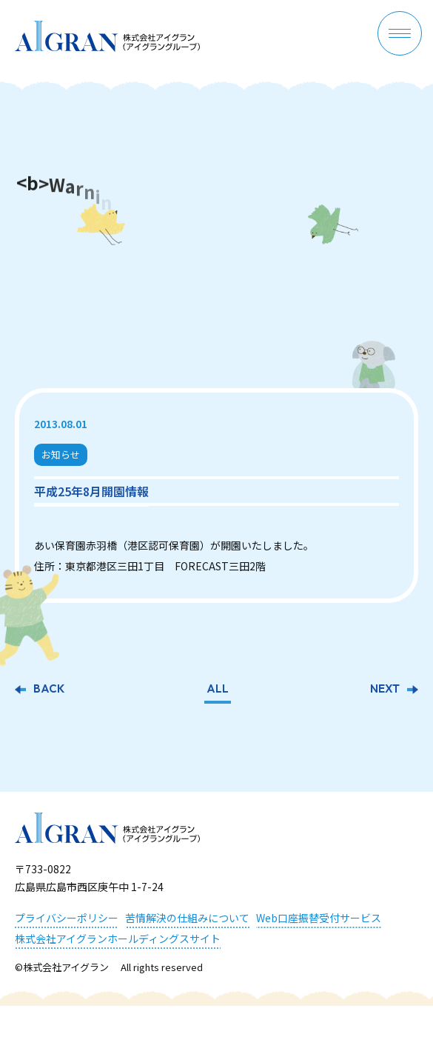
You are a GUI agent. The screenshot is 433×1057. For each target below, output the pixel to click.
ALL (218, 691)
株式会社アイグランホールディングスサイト (118, 938)
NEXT (385, 691)
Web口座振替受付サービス (318, 917)
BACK (48, 691)
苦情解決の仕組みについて (187, 917)
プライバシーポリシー (66, 917)
